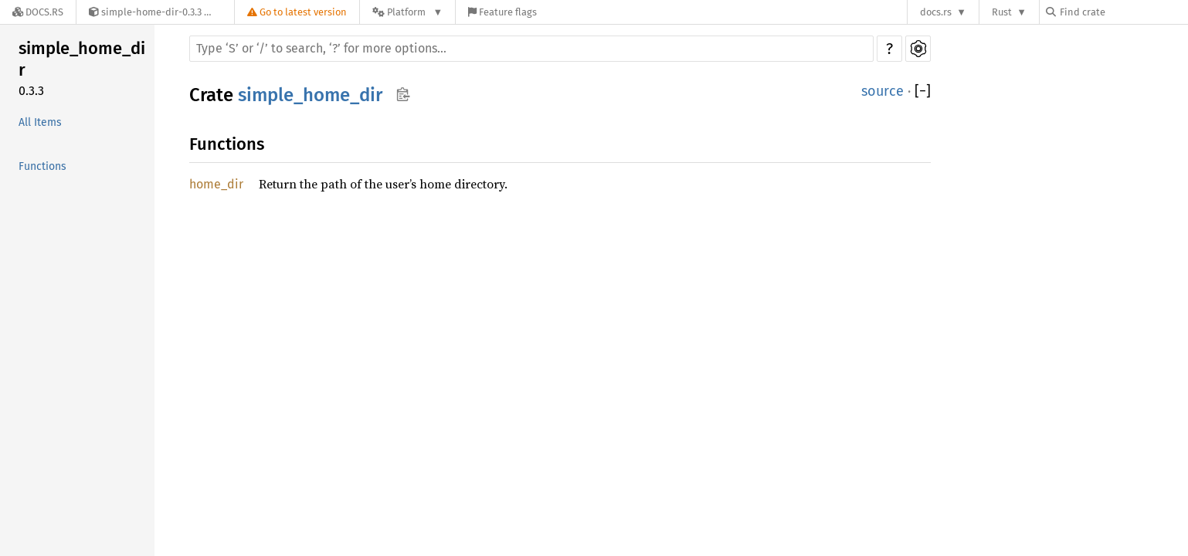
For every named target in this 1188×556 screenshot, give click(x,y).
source (882, 91)
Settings (918, 49)
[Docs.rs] (38, 12)
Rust (1002, 12)
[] (923, 91)
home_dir (216, 184)
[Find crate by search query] (1123, 12)
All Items (40, 122)
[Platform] (407, 12)
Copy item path (403, 94)
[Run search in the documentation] (531, 49)
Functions (42, 166)
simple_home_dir (82, 59)
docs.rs (936, 12)
